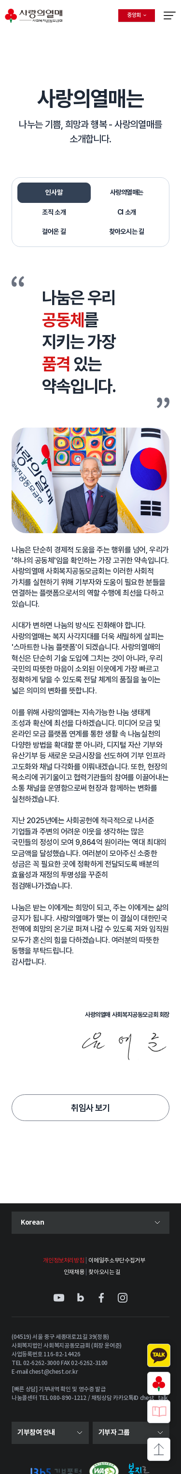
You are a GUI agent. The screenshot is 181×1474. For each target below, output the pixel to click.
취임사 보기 (90, 1108)
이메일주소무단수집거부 (116, 1261)
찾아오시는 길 (104, 1272)
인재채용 (74, 1272)
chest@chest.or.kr (53, 1371)
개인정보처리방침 (63, 1261)
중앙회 (141, 17)
